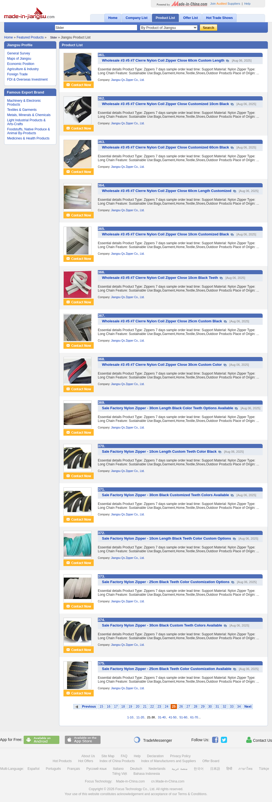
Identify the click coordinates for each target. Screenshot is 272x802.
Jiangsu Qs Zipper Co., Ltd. (128, 79)
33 (232, 706)
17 (116, 706)
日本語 (215, 769)
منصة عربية (179, 769)
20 (137, 706)
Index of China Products (117, 761)
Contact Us (259, 739)
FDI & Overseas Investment (27, 79)
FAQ (124, 756)
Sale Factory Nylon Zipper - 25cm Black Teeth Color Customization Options (165, 582)
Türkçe (264, 769)
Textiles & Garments (22, 110)
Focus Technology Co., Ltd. (135, 789)
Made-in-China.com (130, 781)
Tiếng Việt (119, 774)
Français (73, 769)
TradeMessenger (153, 739)
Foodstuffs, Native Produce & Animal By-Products (28, 131)
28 (195, 706)
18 (123, 706)
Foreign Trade (17, 74)
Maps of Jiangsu (19, 59)
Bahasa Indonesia (147, 774)
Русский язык (96, 769)
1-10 (130, 717)
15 (101, 706)
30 (210, 706)
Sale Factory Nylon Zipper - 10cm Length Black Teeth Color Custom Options (166, 538)
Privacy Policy (180, 756)
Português (53, 769)
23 (159, 706)
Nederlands (157, 769)
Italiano (118, 769)
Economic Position (20, 64)
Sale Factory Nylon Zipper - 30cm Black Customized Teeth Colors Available (165, 495)
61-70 (194, 717)
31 (217, 706)
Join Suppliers (225, 3)
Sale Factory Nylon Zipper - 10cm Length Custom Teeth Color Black (159, 451)
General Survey (18, 53)
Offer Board (210, 761)
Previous (89, 706)
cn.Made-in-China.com (167, 781)
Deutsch (136, 769)
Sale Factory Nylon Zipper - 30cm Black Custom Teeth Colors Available (162, 625)
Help (247, 3)
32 (224, 706)
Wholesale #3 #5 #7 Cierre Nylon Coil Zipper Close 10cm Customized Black (165, 234)
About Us (88, 756)
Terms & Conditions (192, 794)
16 (108, 706)
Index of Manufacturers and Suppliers (168, 761)
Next (247, 706)
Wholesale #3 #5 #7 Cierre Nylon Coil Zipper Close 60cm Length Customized (166, 191)
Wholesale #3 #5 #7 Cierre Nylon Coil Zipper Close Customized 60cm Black (165, 147)
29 (202, 706)
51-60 (183, 717)
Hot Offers (85, 761)
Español (33, 769)
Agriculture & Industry (23, 69)
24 (166, 706)
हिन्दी (229, 769)
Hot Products (62, 761)
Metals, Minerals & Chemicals (29, 115)
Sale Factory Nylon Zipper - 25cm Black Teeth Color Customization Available (166, 669)
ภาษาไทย (245, 769)
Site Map (107, 756)
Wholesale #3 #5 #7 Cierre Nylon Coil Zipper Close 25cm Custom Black (162, 321)
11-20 (140, 717)
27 (188, 706)
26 (181, 706)
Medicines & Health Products (28, 138)
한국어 (199, 769)
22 (152, 706)
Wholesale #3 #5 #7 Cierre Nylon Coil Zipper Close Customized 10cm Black (165, 104)
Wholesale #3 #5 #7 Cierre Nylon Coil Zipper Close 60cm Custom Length (163, 60)
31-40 (162, 717)
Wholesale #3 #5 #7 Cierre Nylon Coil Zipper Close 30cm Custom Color (162, 364)
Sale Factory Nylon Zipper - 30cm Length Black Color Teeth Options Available (167, 408)
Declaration (155, 756)
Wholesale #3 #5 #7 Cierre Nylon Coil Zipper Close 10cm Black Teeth (160, 278)
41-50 (172, 717)
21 (144, 706)
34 (239, 706)
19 (130, 706)
